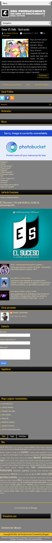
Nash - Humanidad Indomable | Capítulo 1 (27, 265)
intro (19, 474)
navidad (49, 482)
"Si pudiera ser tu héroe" (9, 185)
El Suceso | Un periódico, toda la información (19, 204)
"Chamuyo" (4, 180)
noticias (6, 485)
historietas (33, 471)
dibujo (22, 461)
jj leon (20, 477)
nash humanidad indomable (35, 482)
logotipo (27, 480)
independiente (5, 474)
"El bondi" (4, 183)
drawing (42, 461)
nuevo (24, 485)
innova (14, 474)
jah (30, 474)
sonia (11, 489)
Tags (12, 436)
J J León (24, 474)
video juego (35, 491)
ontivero (30, 485)
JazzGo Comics (8, 426)
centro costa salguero (39, 449)
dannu (7, 461)
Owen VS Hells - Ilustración (15, 29)
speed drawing (19, 489)
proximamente (13, 487)
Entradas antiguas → (43, 85)
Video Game (25, 491)
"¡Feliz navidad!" (6, 172)
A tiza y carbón (23, 447)
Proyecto (21, 487)
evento (13, 463)
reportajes (49, 487)
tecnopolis (44, 489)
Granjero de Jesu (8, 411)
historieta (6, 470)
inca (50, 471)
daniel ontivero (42, 457)
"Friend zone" (5, 168)
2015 (6, 447)
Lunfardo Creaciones (38, 480)
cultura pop (23, 458)
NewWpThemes (15, 537)
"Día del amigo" (6, 166)
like (23, 480)
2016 (11, 447)
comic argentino (41, 452)
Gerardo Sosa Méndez (27, 465)
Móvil (22, 482)
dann (2, 460)
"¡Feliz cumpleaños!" (7, 178)
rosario (7, 489)
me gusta (3, 482)
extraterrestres (21, 463)
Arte (8, 449)
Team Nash (35, 489)
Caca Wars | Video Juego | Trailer (23, 292)
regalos (42, 487)
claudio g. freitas (11, 452)
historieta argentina (21, 471)
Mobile (14, 482)
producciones (4, 487)
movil (18, 482)
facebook (29, 463)
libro (20, 480)
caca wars (24, 449)
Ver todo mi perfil (18, 316)
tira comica (4, 491)
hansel (7, 467)
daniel (30, 458)
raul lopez (28, 487)
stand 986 (27, 489)
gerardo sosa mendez (10, 465)
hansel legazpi (17, 467)
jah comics (42, 474)
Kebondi (5, 418)
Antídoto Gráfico (8, 422)
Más (3, 436)
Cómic (32, 452)
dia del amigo (14, 461)
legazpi (14, 480)
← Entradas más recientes (11, 85)
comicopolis (13, 455)
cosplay (3, 458)
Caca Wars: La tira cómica (21, 278)
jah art (34, 474)
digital (36, 461)
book (17, 449)
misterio (9, 482)
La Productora (7, 404)
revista (2, 489)
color (18, 452)
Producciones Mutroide (11, 429)
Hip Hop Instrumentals (33, 539)
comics (21, 455)
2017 (15, 447)
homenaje (45, 471)
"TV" (1, 176)
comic (25, 452)
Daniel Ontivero (12, 33)
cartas (30, 449)
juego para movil (35, 477)
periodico (42, 485)
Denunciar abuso (11, 527)
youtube (44, 491)
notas (2, 485)
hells (27, 467)
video (17, 491)
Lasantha (39, 537)
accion (32, 447)
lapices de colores (6, 480)
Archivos (22, 436)
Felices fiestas (43, 463)
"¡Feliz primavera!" (7, 174)
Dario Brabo (6, 415)
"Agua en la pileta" (7, 187)
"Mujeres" (4, 170)
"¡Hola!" (3, 164)
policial (49, 485)
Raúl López (35, 487)
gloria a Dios (41, 465)
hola (39, 471)
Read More (43, 76)
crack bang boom (12, 458)
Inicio (28, 85)
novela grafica (16, 485)
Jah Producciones (24, 534)
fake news (35, 463)
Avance (12, 449)
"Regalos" (4, 162)
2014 (2, 447)
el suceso (7, 463)
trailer (12, 491)
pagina (36, 485)
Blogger (34, 508)
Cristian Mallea (7, 407)
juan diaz (26, 477)
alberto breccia (40, 447)
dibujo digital (29, 461)
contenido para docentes (31, 455)
